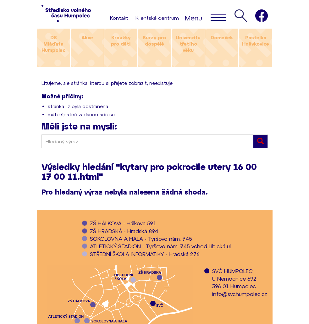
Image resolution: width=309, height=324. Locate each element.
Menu (205, 17)
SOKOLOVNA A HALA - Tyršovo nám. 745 (141, 238)
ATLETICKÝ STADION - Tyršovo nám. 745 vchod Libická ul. (161, 246)
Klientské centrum (157, 18)
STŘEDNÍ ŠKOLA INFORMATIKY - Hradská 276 (145, 254)
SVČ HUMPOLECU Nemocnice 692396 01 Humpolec (234, 278)
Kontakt (119, 18)
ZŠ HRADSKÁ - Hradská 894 (124, 231)
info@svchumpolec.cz (239, 294)
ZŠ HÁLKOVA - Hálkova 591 (123, 223)
